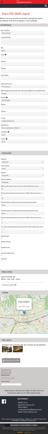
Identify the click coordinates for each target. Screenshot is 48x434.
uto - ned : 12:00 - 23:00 (11, 279)
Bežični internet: (6, 242)
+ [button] (2, 297)
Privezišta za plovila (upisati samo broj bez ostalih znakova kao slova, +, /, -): (22, 228)
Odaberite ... (5, 162)
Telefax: (3, 111)
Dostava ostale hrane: (7, 253)
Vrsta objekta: (5, 166)
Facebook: (5, 132)
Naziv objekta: (5, 30)
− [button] (2, 299)
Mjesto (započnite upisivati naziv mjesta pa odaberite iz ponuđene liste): (23, 90)
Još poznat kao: (6, 37)
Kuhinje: (3, 172)
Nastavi (19, 432)
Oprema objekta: (6, 179)
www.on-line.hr (32, 420)
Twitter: (4, 139)
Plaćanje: (4, 159)
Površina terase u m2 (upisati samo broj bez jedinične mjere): (19, 210)
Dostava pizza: (5, 247)
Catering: (4, 259)
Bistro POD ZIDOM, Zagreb (16, 13)
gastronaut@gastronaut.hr (32, 410)
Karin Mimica (28, 412)
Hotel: (3, 54)
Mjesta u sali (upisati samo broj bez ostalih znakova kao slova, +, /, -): (22, 186)
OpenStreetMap (38, 333)
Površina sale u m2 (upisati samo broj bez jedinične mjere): (19, 202)
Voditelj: (3, 68)
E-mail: (3, 118)
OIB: (2, 48)
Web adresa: (5, 125)
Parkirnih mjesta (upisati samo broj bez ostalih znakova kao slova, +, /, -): (22, 219)
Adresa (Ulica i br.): (6, 84)
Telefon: (4, 97)
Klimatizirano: (5, 236)
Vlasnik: (3, 61)
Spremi (6, 371)
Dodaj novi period (9, 285)
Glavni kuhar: (5, 75)
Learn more (27, 432)
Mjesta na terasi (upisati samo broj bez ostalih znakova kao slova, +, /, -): (22, 194)
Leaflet (30, 333)
